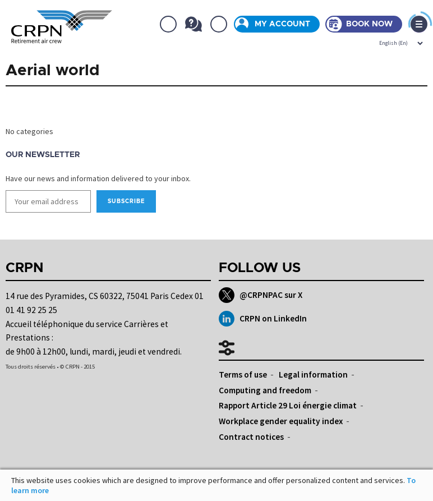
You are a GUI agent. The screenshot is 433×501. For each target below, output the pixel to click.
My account (282, 24)
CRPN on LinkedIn (263, 319)
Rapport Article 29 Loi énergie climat (288, 405)
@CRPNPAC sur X (260, 295)
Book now (369, 24)
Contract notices (251, 436)
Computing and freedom (265, 390)
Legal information (313, 374)
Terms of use (243, 374)
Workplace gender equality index (281, 421)
